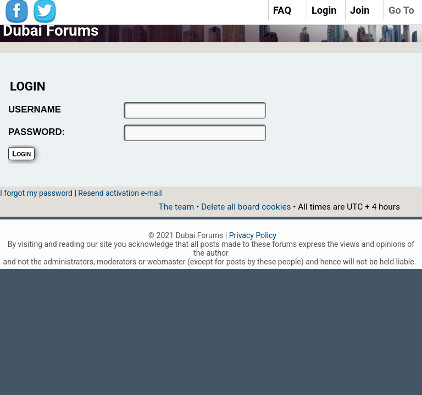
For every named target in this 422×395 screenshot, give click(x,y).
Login (324, 10)
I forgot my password (36, 193)
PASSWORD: (36, 132)
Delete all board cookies (246, 207)
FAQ (282, 10)
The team (176, 207)
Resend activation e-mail (120, 193)
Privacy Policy (252, 235)
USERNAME (34, 109)
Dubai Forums (50, 30)
